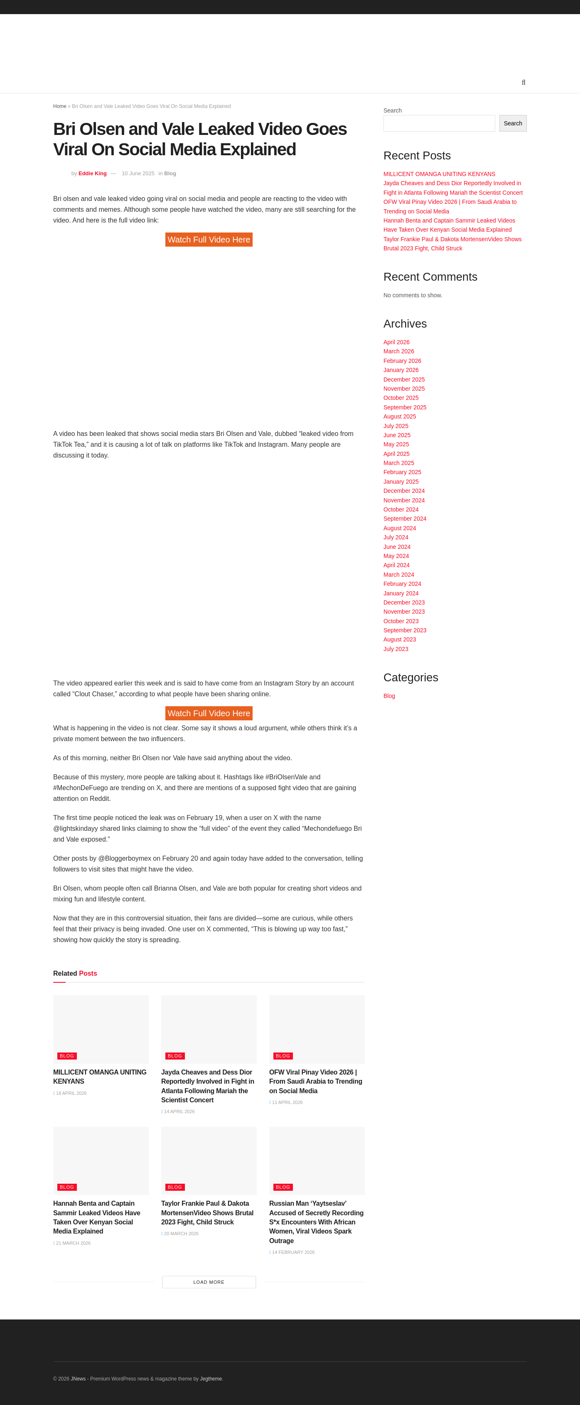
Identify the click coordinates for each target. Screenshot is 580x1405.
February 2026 (402, 360)
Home (59, 106)
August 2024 (399, 528)
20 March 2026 (180, 1233)
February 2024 (402, 583)
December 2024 (404, 490)
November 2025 (404, 388)
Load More (208, 1282)
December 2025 (404, 379)
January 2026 (401, 370)
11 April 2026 (286, 1102)
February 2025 (402, 472)
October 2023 (401, 621)
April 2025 (396, 453)
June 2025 (396, 435)
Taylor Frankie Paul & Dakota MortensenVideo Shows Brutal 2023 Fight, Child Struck (207, 1213)
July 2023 (395, 649)
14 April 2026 (178, 1111)
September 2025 (405, 407)
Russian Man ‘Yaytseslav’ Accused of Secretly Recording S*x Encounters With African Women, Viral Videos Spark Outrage (316, 1222)
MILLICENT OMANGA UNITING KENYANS (439, 174)
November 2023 (404, 611)
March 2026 (398, 351)
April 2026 (396, 342)
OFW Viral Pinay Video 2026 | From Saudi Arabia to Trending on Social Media (315, 1081)
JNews (78, 1379)
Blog (170, 173)
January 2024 (401, 593)
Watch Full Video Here (209, 239)
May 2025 (396, 444)
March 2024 (398, 574)
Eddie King (93, 173)
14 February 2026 (292, 1252)
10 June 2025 (138, 173)
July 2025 (395, 426)
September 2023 (405, 630)
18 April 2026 (70, 1093)
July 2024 (395, 537)
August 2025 (399, 416)
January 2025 (401, 481)
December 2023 (404, 602)
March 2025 (398, 463)
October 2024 (401, 509)
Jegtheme (211, 1379)
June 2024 (396, 546)
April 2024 (396, 565)
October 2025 (401, 397)
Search (392, 110)
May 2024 (396, 556)
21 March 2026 (72, 1243)
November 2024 (404, 500)
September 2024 (405, 518)
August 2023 (399, 639)
